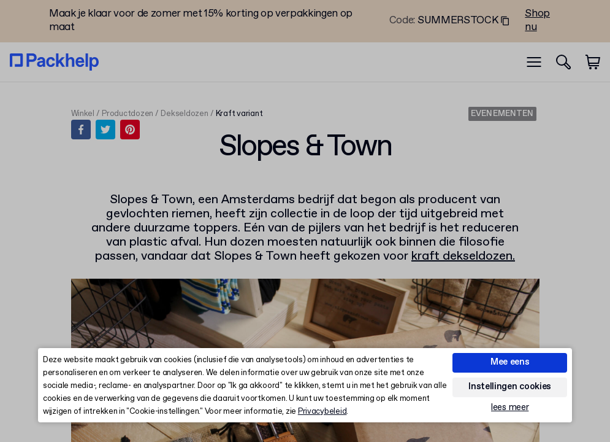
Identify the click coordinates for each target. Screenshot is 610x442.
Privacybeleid (322, 411)
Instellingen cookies (509, 387)
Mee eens (510, 362)
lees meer (509, 408)
